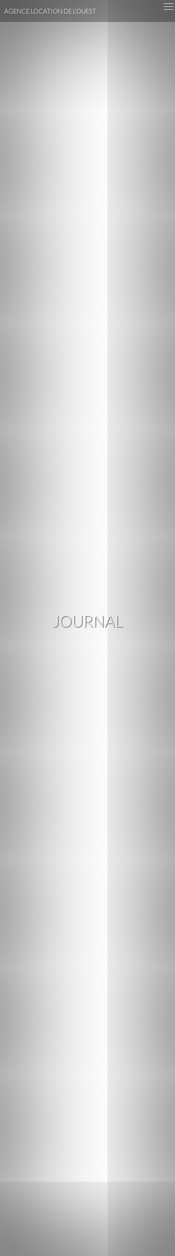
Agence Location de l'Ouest (50, 11)
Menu (169, 5)
